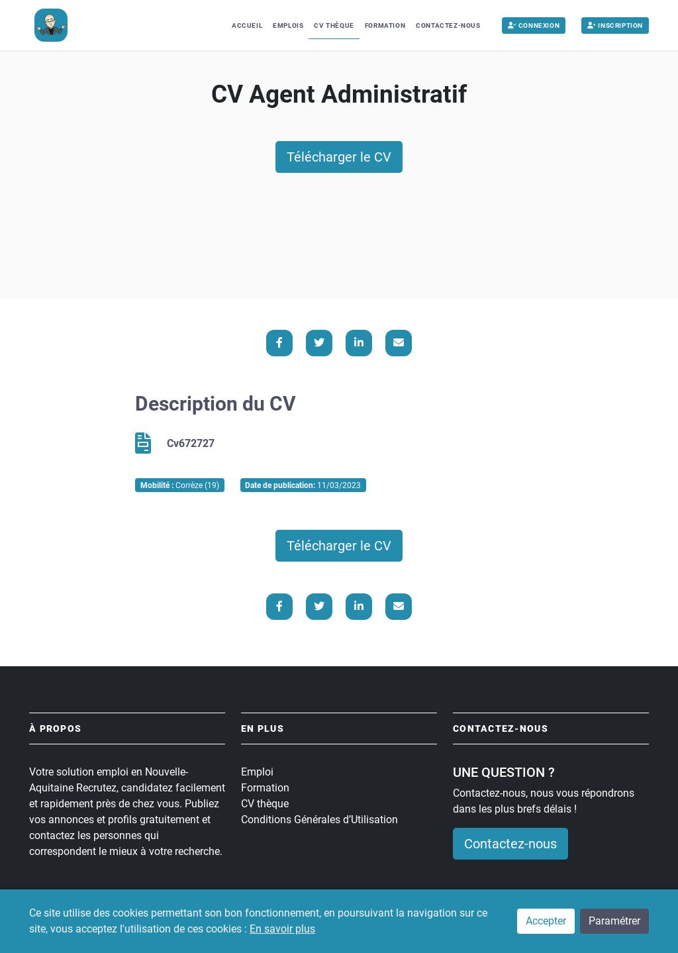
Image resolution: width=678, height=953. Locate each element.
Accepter (546, 921)
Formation (385, 25)
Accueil (247, 25)
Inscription (615, 25)
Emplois (288, 25)
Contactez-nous (448, 25)
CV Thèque (334, 25)
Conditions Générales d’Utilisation (319, 819)
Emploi (257, 772)
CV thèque (265, 803)
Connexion (534, 25)
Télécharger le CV (339, 157)
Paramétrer (614, 921)
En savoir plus (282, 929)
